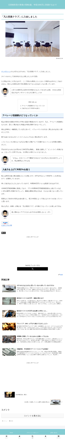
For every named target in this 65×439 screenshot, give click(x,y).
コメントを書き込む (32, 416)
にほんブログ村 (6, 225)
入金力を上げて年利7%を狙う (31, 108)
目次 (30, 102)
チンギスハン (5, 71)
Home (11, 433)
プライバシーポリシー (32, 433)
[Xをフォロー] (32, 269)
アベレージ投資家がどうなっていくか (33, 106)
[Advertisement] (32, 64)
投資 (3, 233)
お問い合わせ (53, 433)
